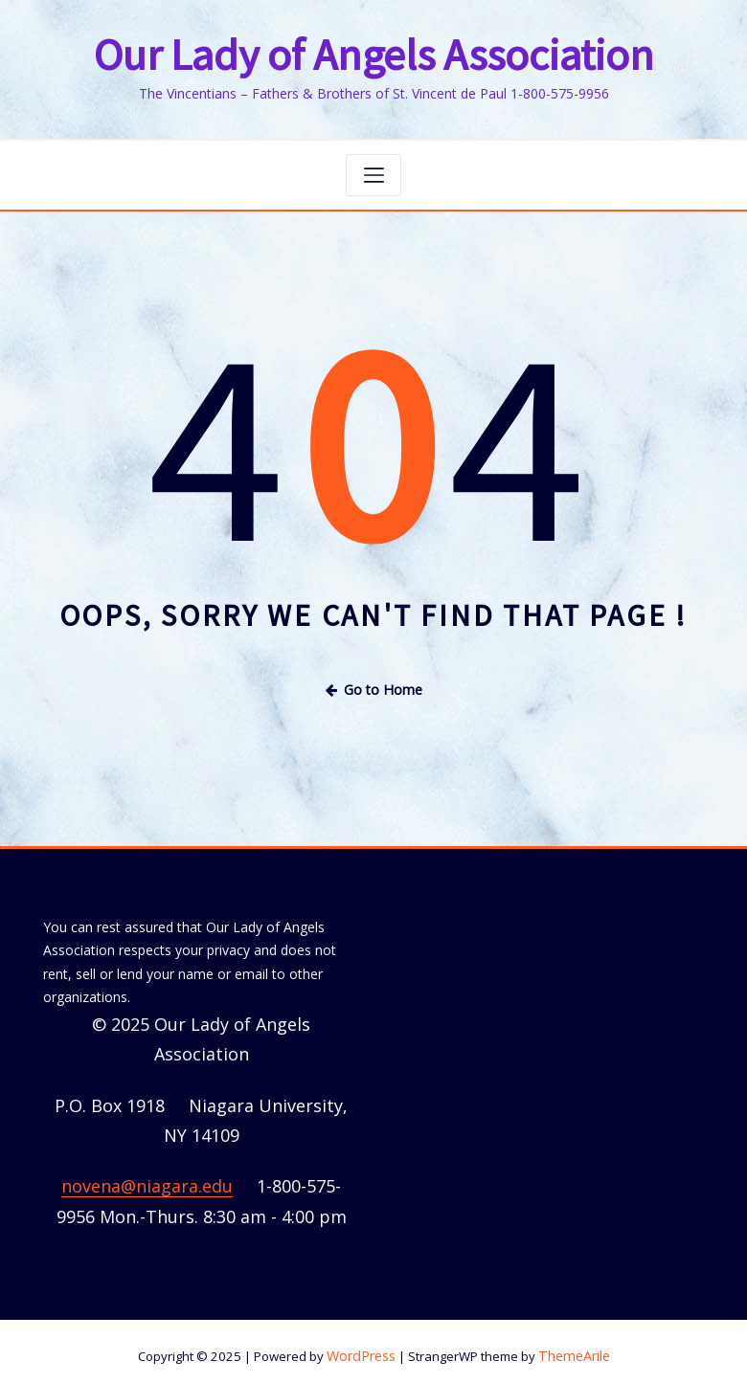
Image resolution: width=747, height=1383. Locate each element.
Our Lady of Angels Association (374, 53)
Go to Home (373, 681)
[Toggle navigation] (373, 170)
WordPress (363, 1345)
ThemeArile (572, 1345)
